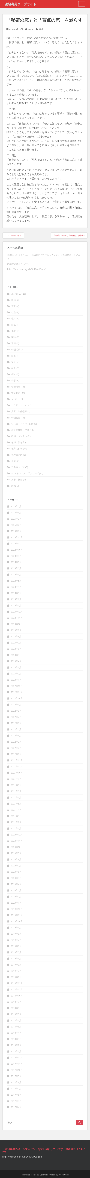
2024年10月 (17, 549)
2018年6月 (16, 1020)
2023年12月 (17, 611)
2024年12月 (17, 537)
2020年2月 (16, 896)
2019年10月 (17, 921)
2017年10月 (17, 1069)
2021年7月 (16, 791)
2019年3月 (16, 964)
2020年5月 (16, 877)
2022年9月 (16, 704)
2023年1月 (16, 679)
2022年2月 (16, 747)
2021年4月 (16, 809)
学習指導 (15, 386)
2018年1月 (16, 1051)
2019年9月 (16, 927)
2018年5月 (16, 1026)
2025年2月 (16, 524)
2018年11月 (17, 989)
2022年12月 (17, 685)
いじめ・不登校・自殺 (22, 423)
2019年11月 (17, 915)
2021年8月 (16, 785)
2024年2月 (16, 599)
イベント (15, 399)
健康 (13, 460)
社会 (13, 312)
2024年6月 (16, 574)
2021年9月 (16, 778)
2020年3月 (16, 890)
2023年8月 (16, 636)
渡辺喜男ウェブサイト (20, 4)
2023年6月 (16, 648)
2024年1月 (16, 605)
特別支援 (15, 417)
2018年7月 (16, 1014)
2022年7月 (16, 716)
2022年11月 (17, 692)
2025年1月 (16, 531)
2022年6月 (16, 723)
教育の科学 (16, 448)
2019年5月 (16, 952)
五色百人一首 (18, 467)
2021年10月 (17, 772)
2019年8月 (16, 933)
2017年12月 (17, 1057)
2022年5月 (16, 729)
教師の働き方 (18, 442)
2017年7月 (16, 1088)
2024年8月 (16, 562)
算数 (13, 306)
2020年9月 (16, 853)
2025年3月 (16, 518)
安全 (13, 361)
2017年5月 (16, 1100)
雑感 (41, 29)
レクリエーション (20, 405)
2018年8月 (16, 1008)
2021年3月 (16, 816)
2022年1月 (16, 754)
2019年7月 (16, 939)
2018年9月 (16, 1001)
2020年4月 (16, 884)
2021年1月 (16, 828)
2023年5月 (16, 654)
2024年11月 (17, 543)
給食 (13, 368)
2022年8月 (16, 710)
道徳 (13, 343)
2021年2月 (16, 822)
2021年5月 (16, 803)
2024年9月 (16, 555)
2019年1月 (16, 977)
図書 (13, 355)
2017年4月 (16, 1107)
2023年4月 (16, 661)
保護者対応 (16, 454)
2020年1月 (16, 902)
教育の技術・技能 (20, 429)
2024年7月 (16, 568)
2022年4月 (16, 735)
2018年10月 (17, 995)
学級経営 (15, 392)
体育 (13, 330)
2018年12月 (17, 983)
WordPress (64, 1174)
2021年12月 (17, 760)
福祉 (13, 374)
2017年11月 (17, 1063)
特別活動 (15, 349)
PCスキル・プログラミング (25, 473)
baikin (30, 29)
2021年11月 (17, 766)
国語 (13, 299)
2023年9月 (16, 630)
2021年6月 (16, 797)
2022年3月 (16, 741)
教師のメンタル (19, 436)
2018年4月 (16, 1032)
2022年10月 (17, 698)
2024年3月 (16, 593)
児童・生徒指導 (19, 411)
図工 (13, 324)
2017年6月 (16, 1094)
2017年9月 (16, 1076)
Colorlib (43, 1174)
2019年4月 (16, 958)
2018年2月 (16, 1045)
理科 (13, 318)
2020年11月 (17, 840)
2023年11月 (17, 617)
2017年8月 (16, 1082)
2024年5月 (16, 580)
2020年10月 (17, 846)
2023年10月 (17, 624)
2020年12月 (17, 834)
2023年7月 (16, 642)
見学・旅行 (16, 479)
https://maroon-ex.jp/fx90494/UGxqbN (27, 269)
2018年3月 (16, 1038)
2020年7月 (16, 865)
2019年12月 (17, 908)
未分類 (14, 293)
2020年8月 (16, 859)
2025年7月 (16, 506)
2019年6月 (16, 946)
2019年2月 (16, 970)
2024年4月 (16, 586)
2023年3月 (16, 667)
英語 (13, 337)
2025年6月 (16, 512)
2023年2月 (16, 673)
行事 (13, 380)
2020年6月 (16, 871)
